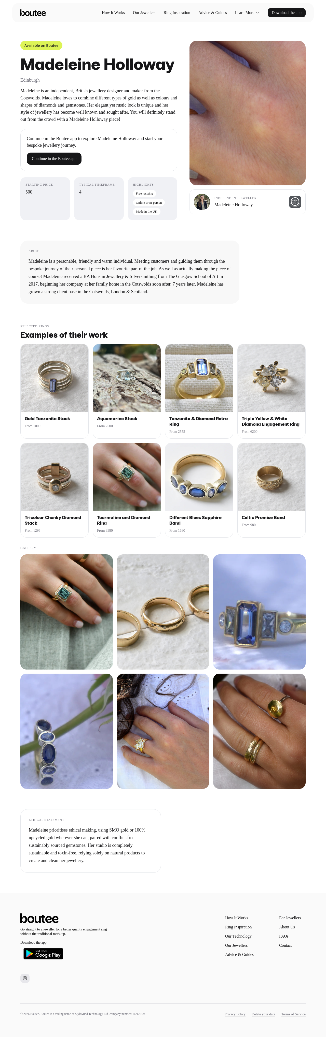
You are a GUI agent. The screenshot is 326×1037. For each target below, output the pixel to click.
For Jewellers (290, 918)
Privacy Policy (235, 1014)
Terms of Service (293, 1014)
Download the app (287, 12)
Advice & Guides (212, 12)
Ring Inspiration (177, 12)
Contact (285, 945)
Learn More (247, 12)
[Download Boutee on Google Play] (43, 953)
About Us (287, 927)
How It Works (113, 12)
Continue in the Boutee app (54, 158)
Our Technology (238, 936)
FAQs (284, 936)
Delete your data (263, 1014)
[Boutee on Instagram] (25, 978)
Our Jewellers (144, 12)
